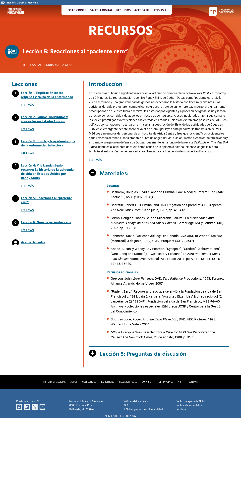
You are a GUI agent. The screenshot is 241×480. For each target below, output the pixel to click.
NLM (108, 416)
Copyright (148, 381)
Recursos (123, 10)
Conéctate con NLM (27, 401)
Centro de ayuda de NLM (190, 401)
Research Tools (128, 381)
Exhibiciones (76, 10)
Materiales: (114, 173)
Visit (180, 381)
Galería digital (101, 10)
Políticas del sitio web (135, 401)
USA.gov (131, 416)
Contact (193, 381)
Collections (89, 381)
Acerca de (141, 10)
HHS (121, 416)
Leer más (27, 105)
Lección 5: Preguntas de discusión (143, 354)
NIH (115, 416)
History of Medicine (54, 381)
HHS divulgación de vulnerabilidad (142, 409)
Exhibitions (107, 381)
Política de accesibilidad (190, 405)
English (160, 10)
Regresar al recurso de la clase (48, 65)
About (73, 381)
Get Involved (166, 381)
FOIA (125, 405)
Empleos (181, 409)
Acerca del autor (33, 242)
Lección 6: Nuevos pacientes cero (46, 222)
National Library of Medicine (22, 2)
